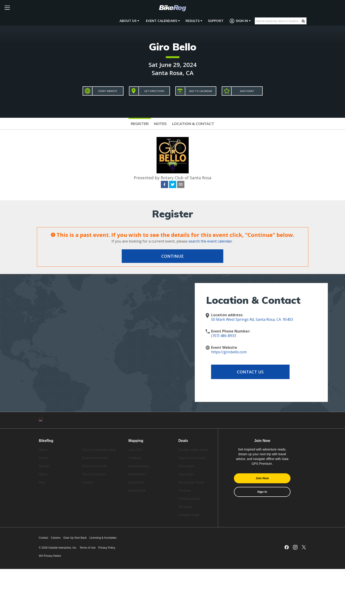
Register (140, 123)
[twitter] (172, 185)
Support (216, 21)
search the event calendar (210, 241)
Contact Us (247, 372)
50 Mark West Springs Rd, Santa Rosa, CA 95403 (252, 319)
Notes (160, 123)
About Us (129, 21)
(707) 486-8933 (223, 335)
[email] (180, 185)
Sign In (240, 21)
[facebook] (164, 185)
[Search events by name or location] (278, 21)
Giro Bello (172, 46)
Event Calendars (163, 21)
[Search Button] (303, 21)
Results (194, 21)
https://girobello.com (229, 351)
